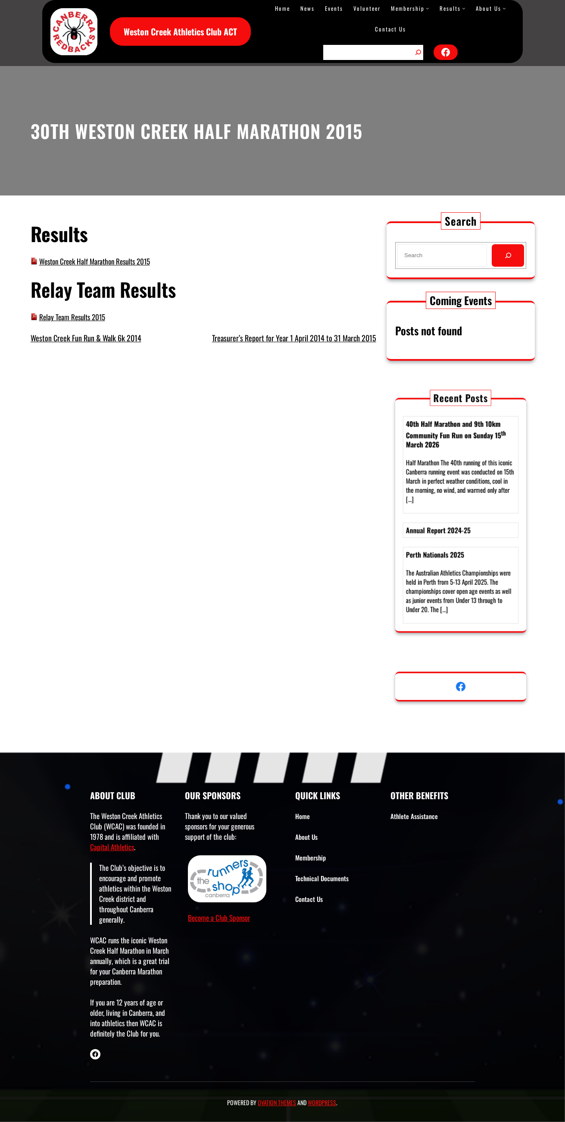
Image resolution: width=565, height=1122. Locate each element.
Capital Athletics (112, 847)
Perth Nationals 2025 (441, 544)
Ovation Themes (277, 1102)
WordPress (322, 1102)
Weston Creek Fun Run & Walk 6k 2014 (86, 338)
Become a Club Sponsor (219, 917)
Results (450, 8)
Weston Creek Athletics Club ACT (180, 31)
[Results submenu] (463, 8)
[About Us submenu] (504, 8)
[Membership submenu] (427, 8)
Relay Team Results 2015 (72, 317)
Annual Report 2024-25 (444, 526)
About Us (488, 8)
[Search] (418, 52)
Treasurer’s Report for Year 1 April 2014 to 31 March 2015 (294, 338)
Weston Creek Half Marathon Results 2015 (94, 261)
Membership (408, 8)
